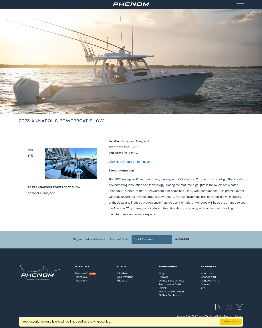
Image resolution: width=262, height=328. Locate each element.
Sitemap (239, 316)
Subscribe (182, 239)
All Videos (122, 273)
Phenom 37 (81, 277)
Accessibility (208, 277)
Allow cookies (231, 321)
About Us (206, 273)
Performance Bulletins (171, 284)
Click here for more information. (130, 162)
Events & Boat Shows (171, 280)
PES (203, 288)
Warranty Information (171, 291)
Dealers (163, 277)
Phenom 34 (81, 280)
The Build (122, 280)
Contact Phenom (211, 280)
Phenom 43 (85, 273)
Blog (161, 273)
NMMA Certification (170, 295)
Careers (205, 284)
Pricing (163, 288)
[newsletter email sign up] (152, 239)
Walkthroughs (125, 277)
